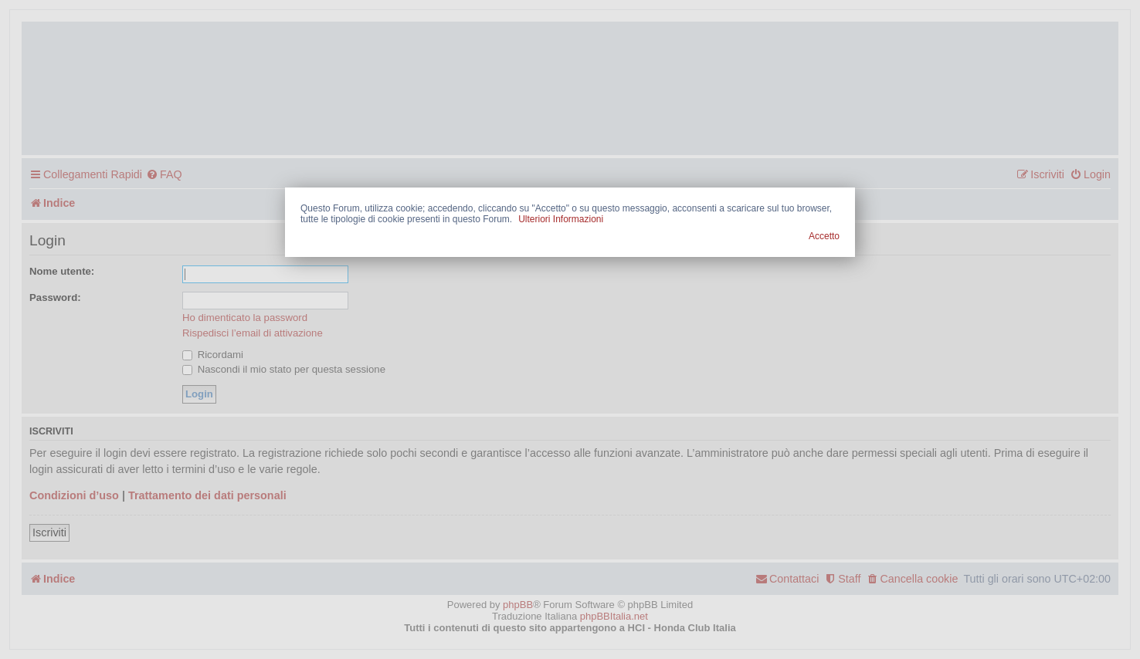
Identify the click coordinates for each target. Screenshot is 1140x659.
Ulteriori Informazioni (560, 219)
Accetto (824, 236)
